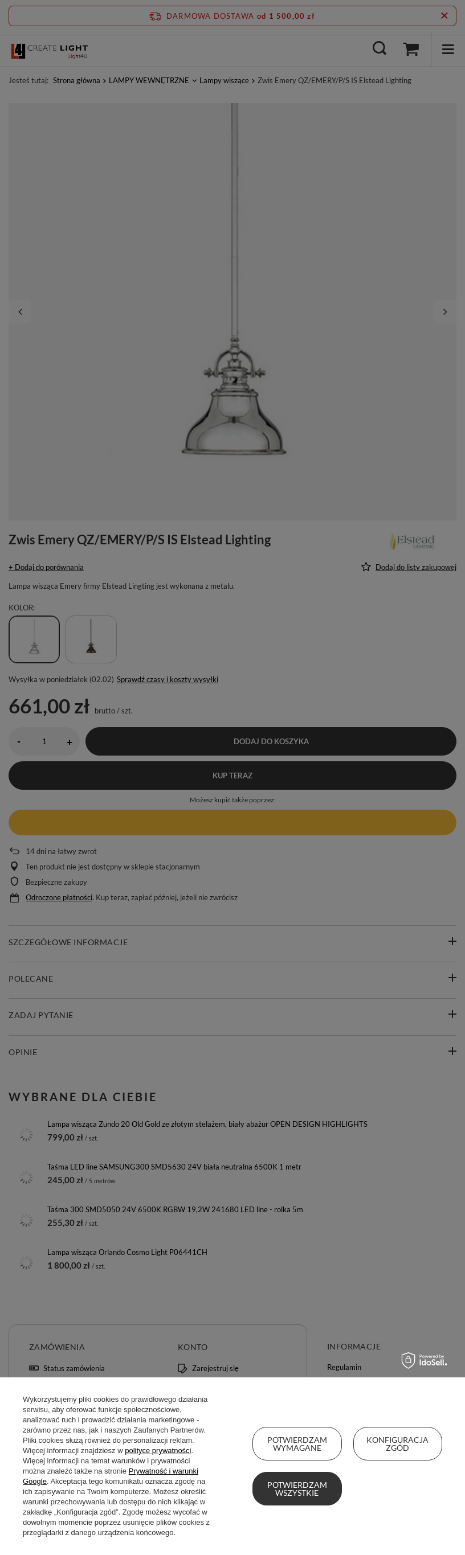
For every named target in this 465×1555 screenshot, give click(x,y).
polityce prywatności (158, 1450)
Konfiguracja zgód (397, 1444)
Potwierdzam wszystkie (297, 1488)
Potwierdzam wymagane (297, 1444)
